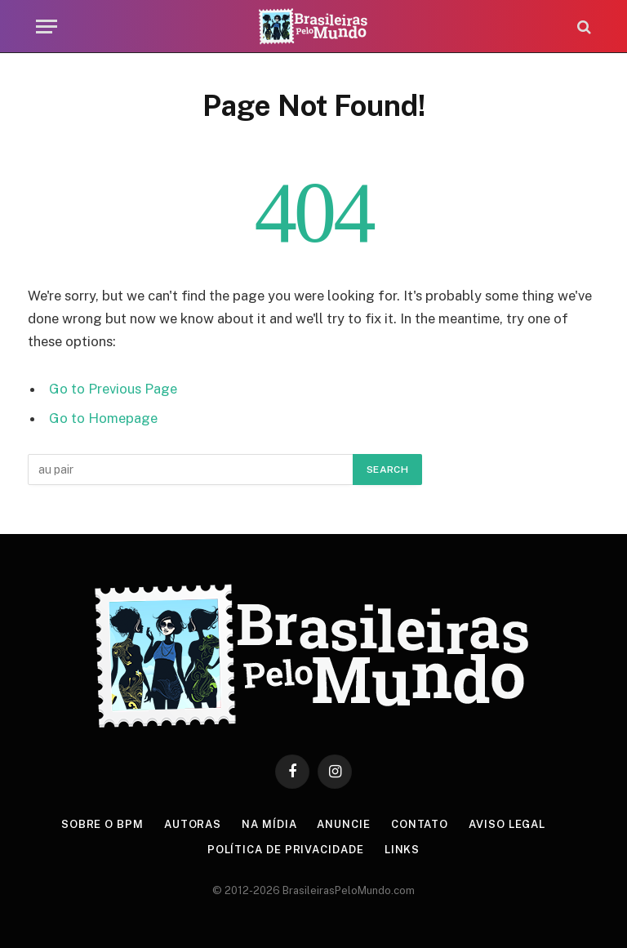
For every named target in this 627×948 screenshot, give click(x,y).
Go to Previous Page (113, 389)
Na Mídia (269, 824)
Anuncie (343, 824)
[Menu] (46, 26)
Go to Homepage (103, 418)
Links (402, 849)
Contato (419, 824)
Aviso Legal (507, 824)
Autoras (192, 824)
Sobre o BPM (102, 824)
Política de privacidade (285, 849)
